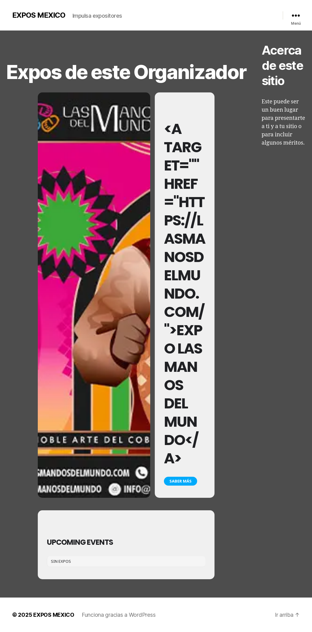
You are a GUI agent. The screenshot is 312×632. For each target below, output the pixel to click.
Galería (179, 13)
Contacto (245, 13)
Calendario (221, 13)
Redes (265, 13)
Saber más (180, 481)
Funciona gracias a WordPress (118, 615)
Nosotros (159, 13)
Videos (198, 13)
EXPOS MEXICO (38, 15)
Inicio (139, 13)
